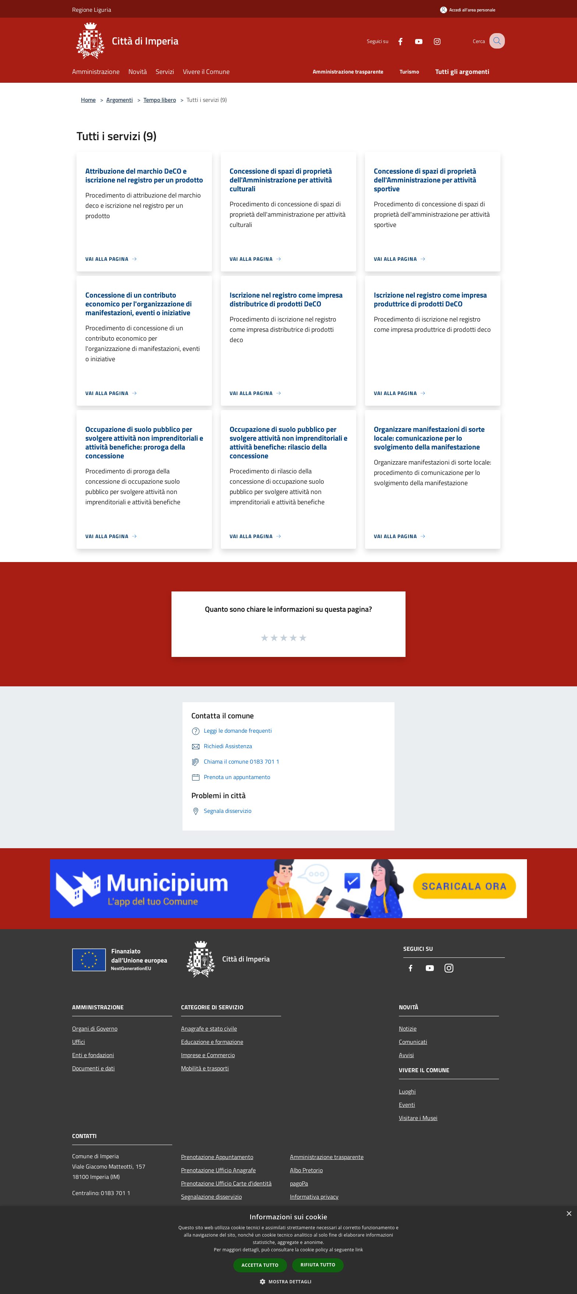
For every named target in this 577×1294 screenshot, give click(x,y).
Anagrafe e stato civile (209, 1028)
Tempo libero (160, 99)
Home (88, 99)
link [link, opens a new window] (359, 1250)
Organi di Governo (94, 1028)
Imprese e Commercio (208, 1055)
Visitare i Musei (418, 1117)
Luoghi (407, 1091)
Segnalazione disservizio (211, 1196)
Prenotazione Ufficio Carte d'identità (226, 1183)
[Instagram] (430, 41)
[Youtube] (412, 41)
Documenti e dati (93, 1068)
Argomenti (119, 99)
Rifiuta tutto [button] (318, 1265)
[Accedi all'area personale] (468, 9)
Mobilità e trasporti (205, 1068)
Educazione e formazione (212, 1041)
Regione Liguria (91, 9)
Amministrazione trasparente (327, 1156)
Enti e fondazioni (93, 1055)
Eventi (407, 1104)
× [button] (568, 1214)
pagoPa (299, 1183)
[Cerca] (496, 41)
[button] (288, 1281)
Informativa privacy (314, 1196)
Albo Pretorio (306, 1170)
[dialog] (288, 1250)
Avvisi (406, 1055)
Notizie (408, 1028)
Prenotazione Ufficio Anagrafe (218, 1170)
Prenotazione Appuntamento (217, 1156)
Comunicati (413, 1041)
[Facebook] (393, 41)
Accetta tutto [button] (260, 1265)
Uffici (78, 1041)
